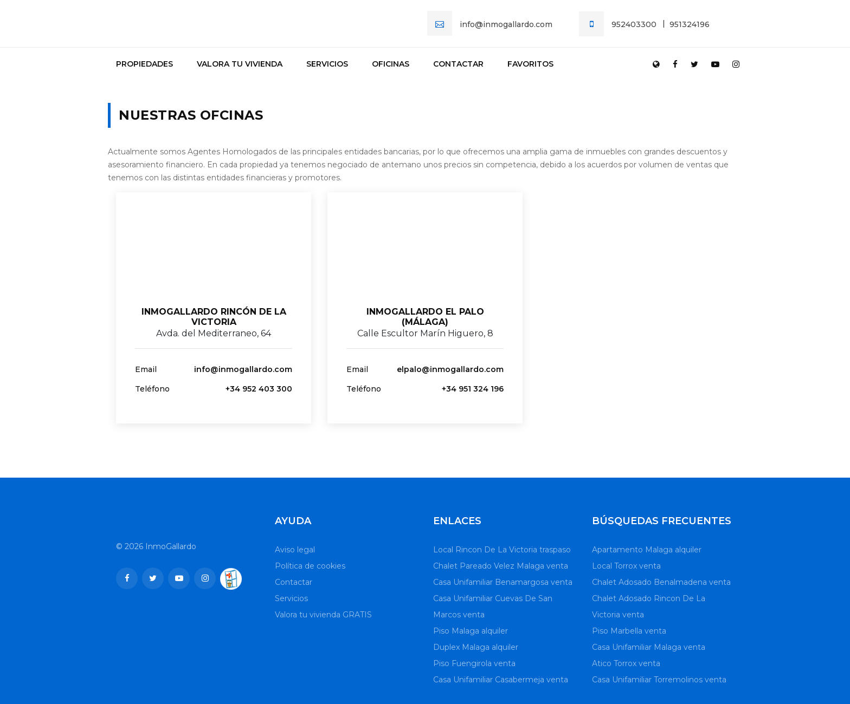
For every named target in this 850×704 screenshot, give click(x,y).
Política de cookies (310, 566)
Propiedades (144, 64)
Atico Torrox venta (626, 663)
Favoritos (530, 64)
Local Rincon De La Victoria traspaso (502, 550)
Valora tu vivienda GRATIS (323, 615)
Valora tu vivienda (239, 64)
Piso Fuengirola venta (474, 663)
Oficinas (390, 64)
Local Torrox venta (626, 566)
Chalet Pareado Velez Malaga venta (500, 566)
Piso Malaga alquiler (470, 631)
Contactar (458, 64)
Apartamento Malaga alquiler (646, 550)
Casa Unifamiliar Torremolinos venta (659, 680)
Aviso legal (295, 550)
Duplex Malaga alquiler (475, 647)
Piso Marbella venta (629, 631)
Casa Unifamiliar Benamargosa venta (502, 582)
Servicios (327, 64)
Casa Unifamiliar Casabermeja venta (500, 680)
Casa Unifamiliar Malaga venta (648, 647)
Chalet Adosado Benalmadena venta (661, 582)
